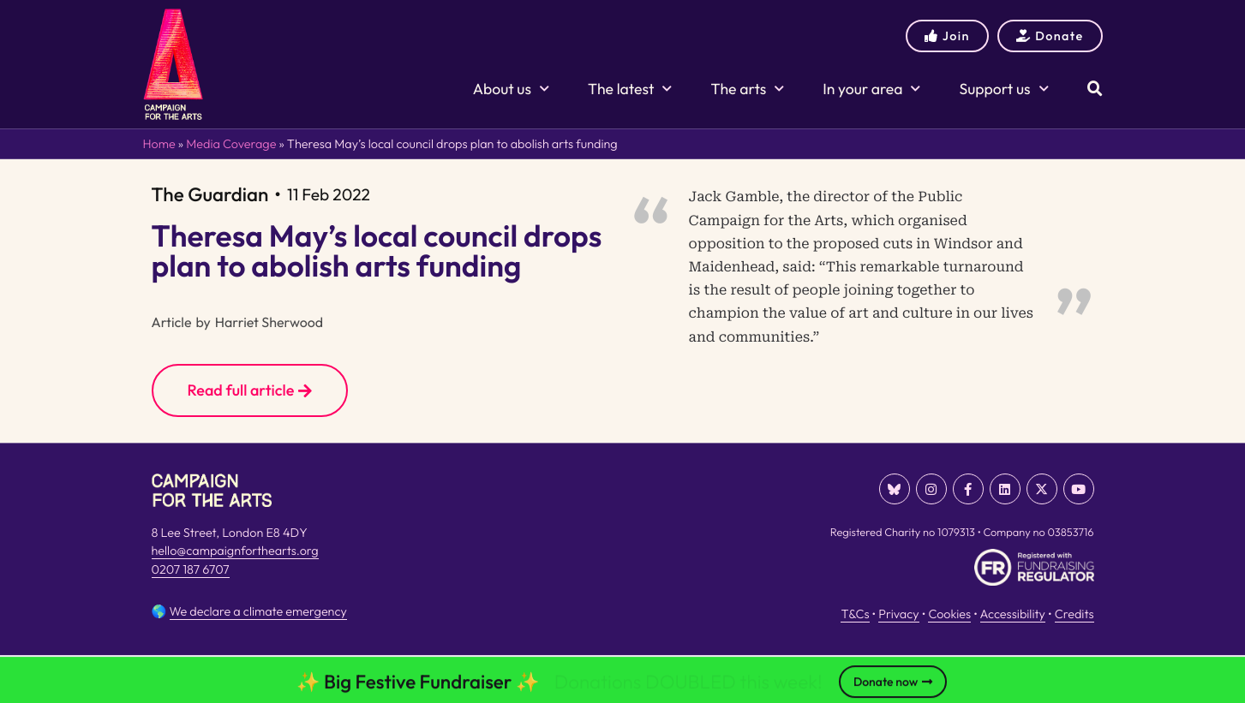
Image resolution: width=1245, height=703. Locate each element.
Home (159, 144)
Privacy (898, 614)
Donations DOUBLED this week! (688, 685)
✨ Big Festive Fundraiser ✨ (418, 685)
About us (511, 89)
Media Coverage (231, 144)
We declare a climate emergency (258, 611)
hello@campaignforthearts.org (235, 550)
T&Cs (855, 614)
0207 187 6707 (191, 569)
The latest (630, 89)
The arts (747, 89)
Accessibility (1012, 614)
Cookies (949, 614)
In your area (871, 89)
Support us (1003, 89)
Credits (1074, 614)
